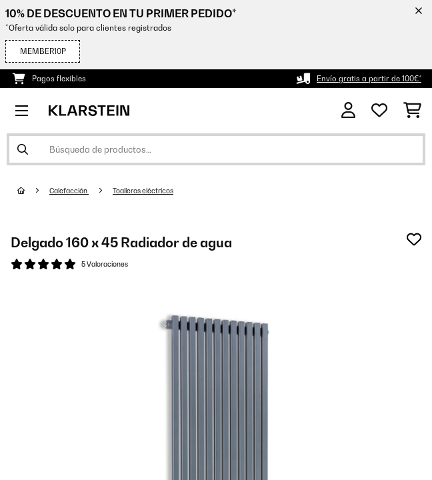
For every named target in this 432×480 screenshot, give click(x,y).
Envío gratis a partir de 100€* (369, 78)
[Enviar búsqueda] (22, 149)
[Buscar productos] (216, 149)
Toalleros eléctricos (143, 191)
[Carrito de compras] (412, 111)
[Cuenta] (348, 110)
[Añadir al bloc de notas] (414, 239)
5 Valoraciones (104, 264)
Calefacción (69, 191)
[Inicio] (33, 191)
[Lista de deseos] (379, 111)
